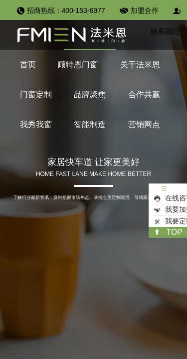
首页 (28, 64)
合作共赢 (144, 94)
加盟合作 (145, 10)
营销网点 (144, 124)
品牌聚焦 (90, 94)
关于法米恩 (140, 64)
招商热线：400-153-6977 (66, 10)
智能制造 (90, 124)
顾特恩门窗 (78, 64)
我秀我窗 (36, 124)
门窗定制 (36, 94)
